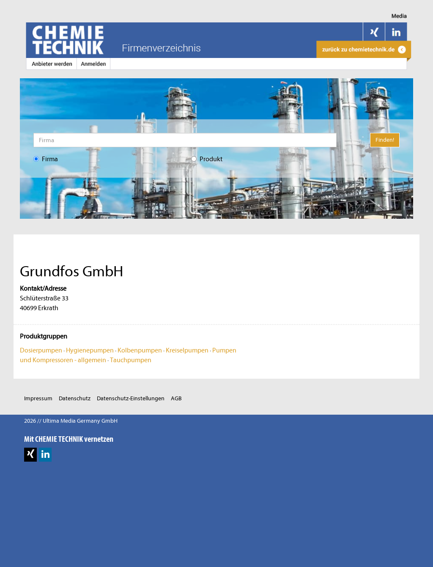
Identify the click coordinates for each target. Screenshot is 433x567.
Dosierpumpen (41, 350)
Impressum (38, 398)
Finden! (384, 139)
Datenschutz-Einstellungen (130, 398)
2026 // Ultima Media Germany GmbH (71, 420)
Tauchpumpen (130, 360)
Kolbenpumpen (140, 350)
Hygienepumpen (90, 350)
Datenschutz (74, 398)
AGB (176, 398)
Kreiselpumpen (187, 350)
